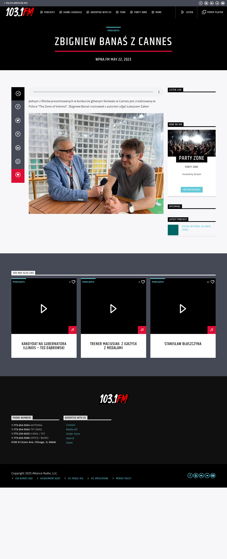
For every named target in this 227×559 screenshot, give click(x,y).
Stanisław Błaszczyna (183, 415)
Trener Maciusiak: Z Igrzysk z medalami (113, 417)
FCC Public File (76, 550)
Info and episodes (191, 261)
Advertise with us (101, 12)
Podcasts (49, 12)
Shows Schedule (72, 12)
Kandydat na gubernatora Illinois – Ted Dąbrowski (44, 417)
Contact (70, 496)
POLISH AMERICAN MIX (15, 3)
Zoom (69, 514)
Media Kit (71, 500)
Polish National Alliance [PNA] (196, 299)
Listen (187, 12)
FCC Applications (100, 550)
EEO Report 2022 (24, 550)
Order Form (73, 505)
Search (70, 509)
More (158, 12)
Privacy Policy (123, 550)
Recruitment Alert (50, 550)
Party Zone (140, 12)
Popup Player (212, 12)
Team (123, 12)
